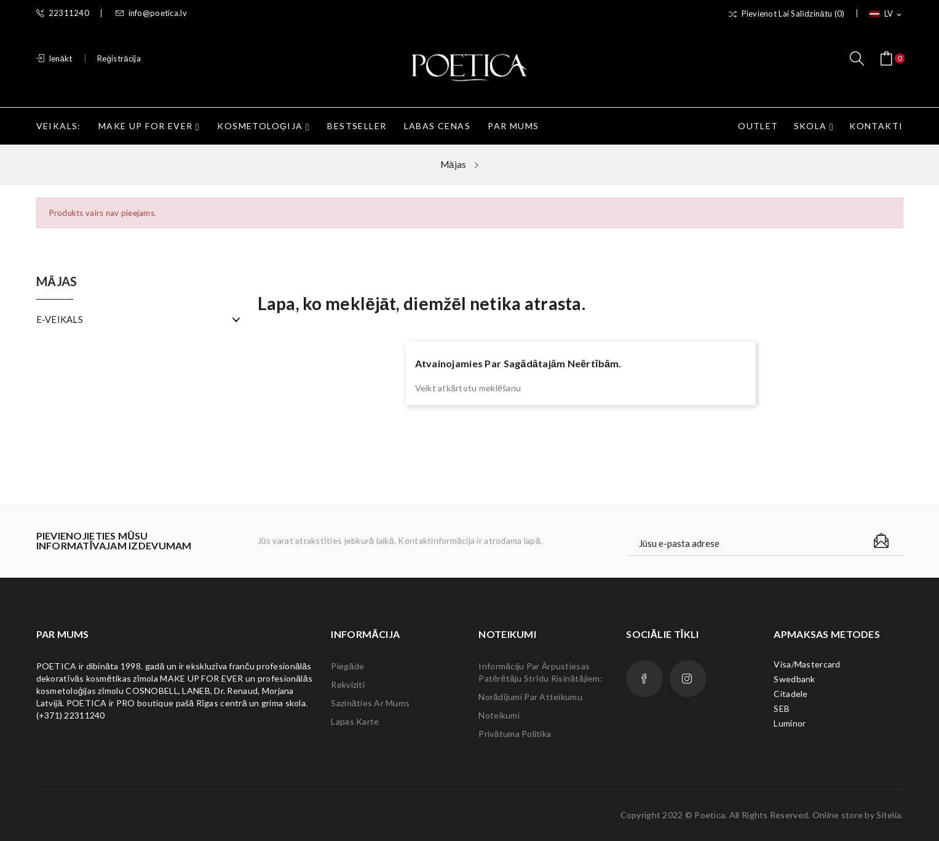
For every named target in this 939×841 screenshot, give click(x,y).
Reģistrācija (119, 58)
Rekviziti (348, 684)
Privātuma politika (514, 733)
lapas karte (355, 721)
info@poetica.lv (151, 13)
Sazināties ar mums (370, 703)
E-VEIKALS (60, 319)
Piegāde (347, 666)
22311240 (63, 13)
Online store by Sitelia (856, 815)
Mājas (56, 282)
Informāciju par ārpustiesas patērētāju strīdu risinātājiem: (540, 672)
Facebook (644, 678)
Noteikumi (499, 715)
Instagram (688, 678)
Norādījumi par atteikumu (530, 697)
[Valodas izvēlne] (886, 14)
